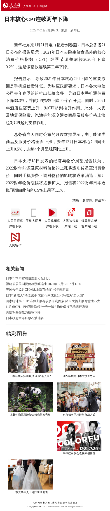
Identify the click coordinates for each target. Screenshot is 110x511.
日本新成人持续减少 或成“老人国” (30, 376)
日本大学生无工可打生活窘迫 (30, 492)
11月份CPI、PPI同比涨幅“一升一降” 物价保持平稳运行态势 (47, 306)
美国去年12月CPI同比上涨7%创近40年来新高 (37, 289)
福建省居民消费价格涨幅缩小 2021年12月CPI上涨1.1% (43, 284)
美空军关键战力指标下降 (23, 312)
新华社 (75, 30)
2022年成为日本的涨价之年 (79, 376)
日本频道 (42, 6)
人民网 (27, 6)
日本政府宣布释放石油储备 (25, 318)
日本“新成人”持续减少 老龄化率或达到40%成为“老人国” (45, 295)
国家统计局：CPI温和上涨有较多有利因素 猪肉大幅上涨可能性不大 (53, 301)
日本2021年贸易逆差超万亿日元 (28, 278)
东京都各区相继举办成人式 (79, 414)
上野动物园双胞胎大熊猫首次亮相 (30, 414)
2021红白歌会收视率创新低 (79, 453)
